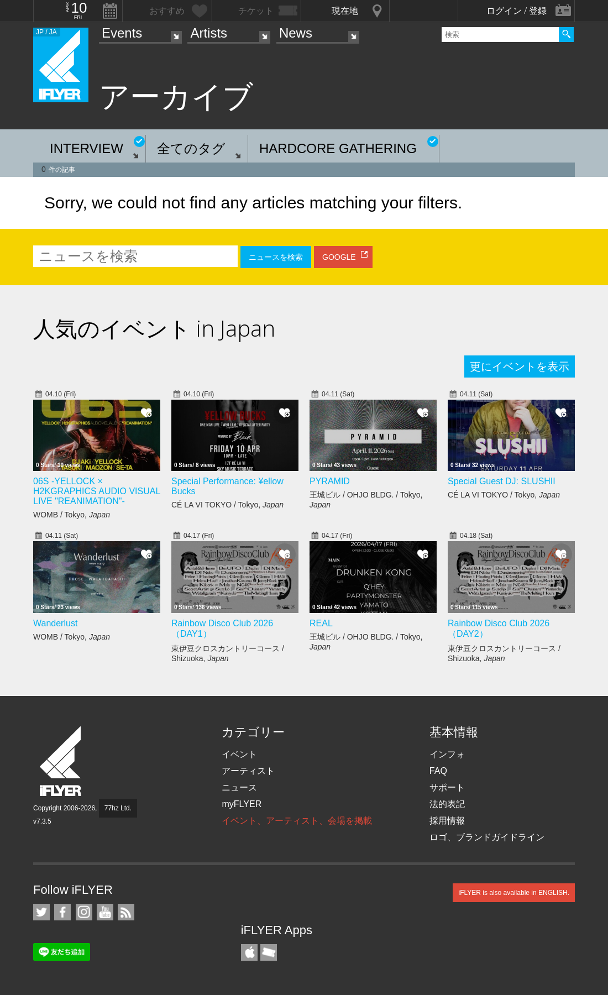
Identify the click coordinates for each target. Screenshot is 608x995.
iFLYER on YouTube (105, 912)
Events (122, 32)
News (295, 32)
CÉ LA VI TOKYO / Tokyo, (227, 504)
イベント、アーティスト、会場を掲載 (297, 820)
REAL (321, 623)
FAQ (438, 771)
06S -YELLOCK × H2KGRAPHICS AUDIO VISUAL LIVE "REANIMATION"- (96, 491)
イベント (239, 754)
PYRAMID (330, 481)
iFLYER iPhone (249, 952)
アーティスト (248, 771)
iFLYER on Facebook (62, 912)
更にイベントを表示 (519, 366)
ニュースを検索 (276, 257)
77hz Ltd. (118, 808)
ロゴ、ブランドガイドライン (486, 837)
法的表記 (447, 804)
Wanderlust (55, 623)
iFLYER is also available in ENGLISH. (513, 893)
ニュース (239, 787)
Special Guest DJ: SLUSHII (501, 481)
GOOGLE (339, 257)
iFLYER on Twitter (41, 912)
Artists (208, 32)
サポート (447, 787)
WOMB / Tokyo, (71, 514)
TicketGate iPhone (268, 952)
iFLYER (61, 761)
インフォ (447, 754)
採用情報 (447, 820)
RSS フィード (126, 912)
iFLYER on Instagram (84, 912)
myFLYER (241, 804)
